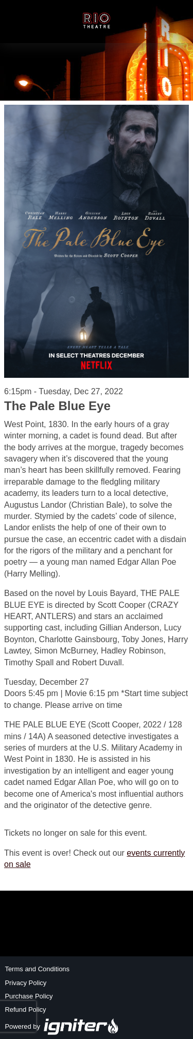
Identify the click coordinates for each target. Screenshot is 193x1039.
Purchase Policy (28, 996)
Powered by (62, 1026)
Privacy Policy (25, 983)
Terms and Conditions (37, 969)
